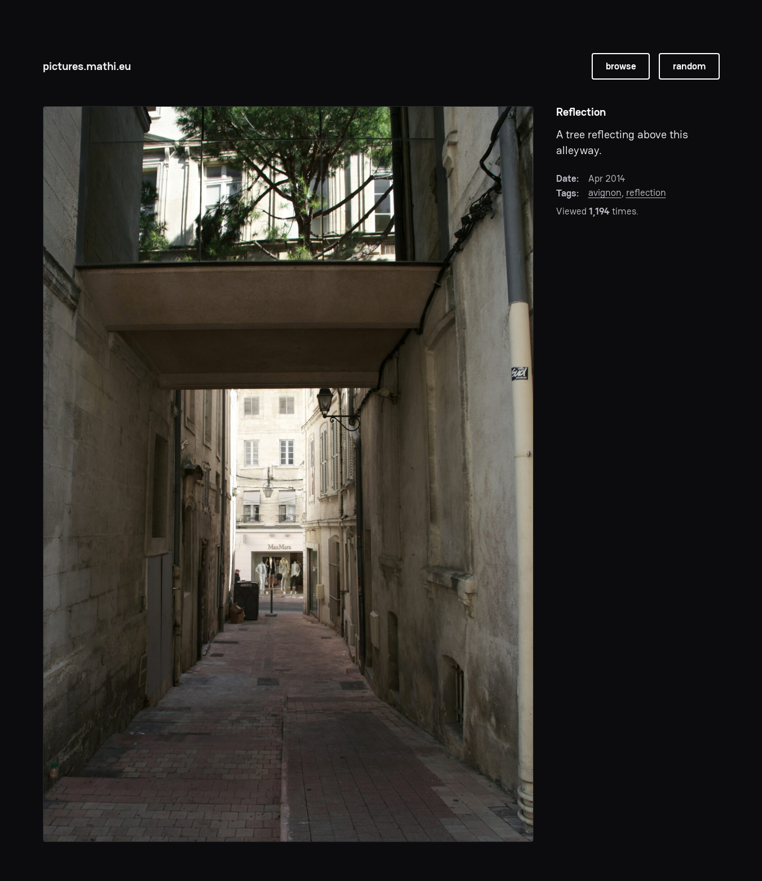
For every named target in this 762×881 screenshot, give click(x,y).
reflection (646, 192)
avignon (605, 192)
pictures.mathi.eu (87, 66)
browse (621, 66)
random (689, 66)
